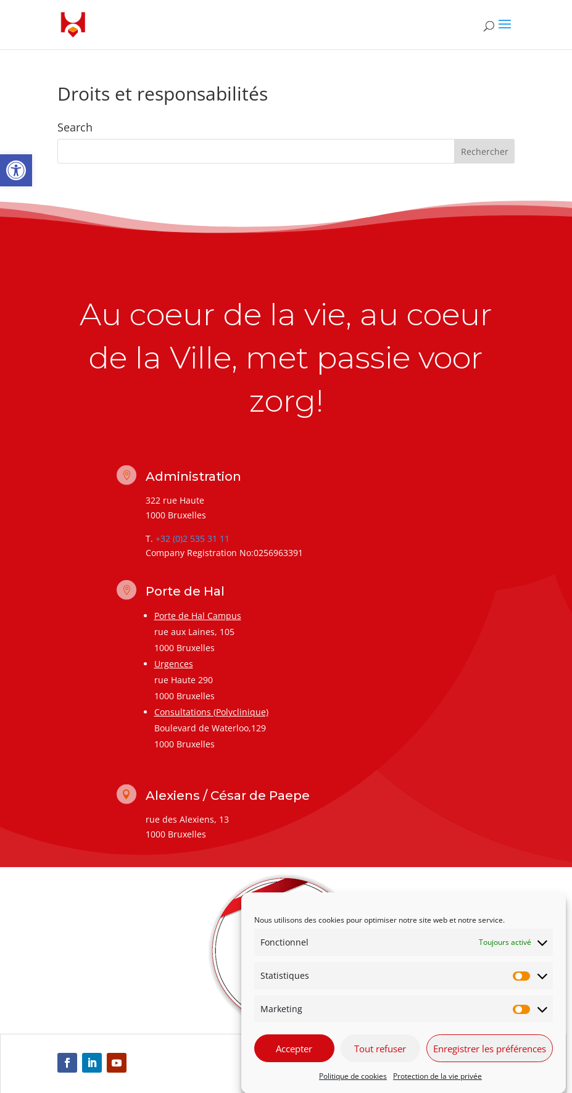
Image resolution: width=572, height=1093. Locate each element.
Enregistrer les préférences (489, 1059)
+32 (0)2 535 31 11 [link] (192, 538)
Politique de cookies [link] (353, 1086)
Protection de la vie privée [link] (437, 1086)
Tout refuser (380, 1059)
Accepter (294, 1059)
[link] (16, 170)
